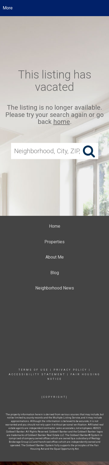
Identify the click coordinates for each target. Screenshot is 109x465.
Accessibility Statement (37, 374)
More (8, 7)
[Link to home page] (54, 8)
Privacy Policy (70, 370)
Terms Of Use (33, 370)
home (61, 122)
